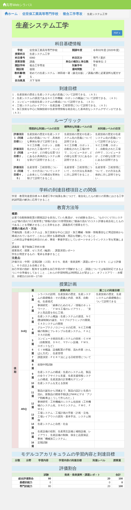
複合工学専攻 (72, 14)
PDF (117, 33)
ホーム (11, 14)
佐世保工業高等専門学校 (40, 14)
